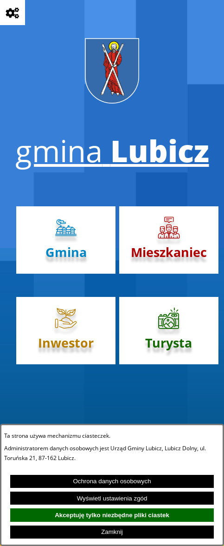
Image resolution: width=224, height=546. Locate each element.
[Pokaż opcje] (12, 12)
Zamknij (112, 531)
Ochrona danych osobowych (112, 481)
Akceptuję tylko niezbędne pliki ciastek (112, 515)
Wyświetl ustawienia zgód (112, 498)
